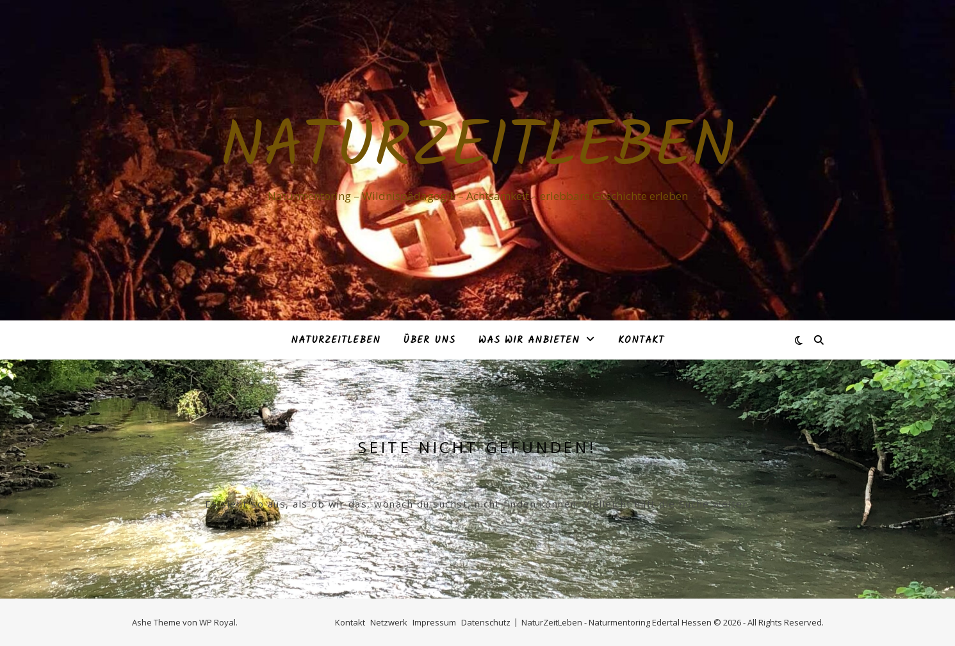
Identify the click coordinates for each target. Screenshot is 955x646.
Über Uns (429, 340)
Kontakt (641, 340)
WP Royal (217, 622)
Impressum (434, 622)
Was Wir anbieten (529, 340)
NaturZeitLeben (477, 149)
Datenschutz (485, 622)
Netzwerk (388, 622)
